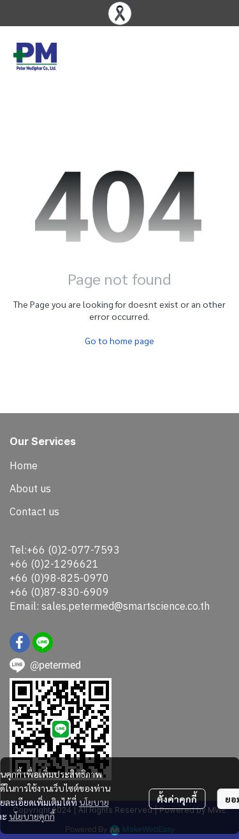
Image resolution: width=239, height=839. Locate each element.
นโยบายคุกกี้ (32, 816)
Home (24, 465)
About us (30, 488)
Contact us (34, 511)
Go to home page (119, 340)
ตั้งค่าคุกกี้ (177, 799)
